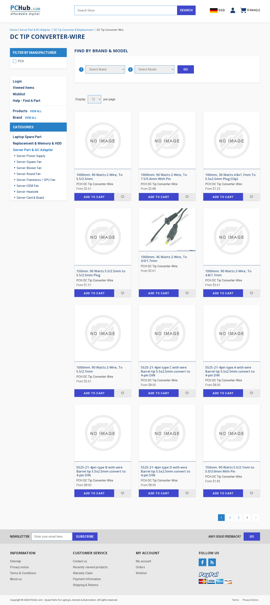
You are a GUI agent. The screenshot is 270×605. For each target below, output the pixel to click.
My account (143, 561)
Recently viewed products (90, 567)
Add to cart (94, 197)
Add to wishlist (122, 197)
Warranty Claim (83, 573)
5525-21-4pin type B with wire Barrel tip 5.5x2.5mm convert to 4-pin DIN (101, 471)
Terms (235, 599)
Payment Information (87, 579)
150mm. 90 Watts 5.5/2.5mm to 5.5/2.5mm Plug (100, 273)
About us (16, 579)
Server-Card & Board (30, 197)
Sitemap (15, 561)
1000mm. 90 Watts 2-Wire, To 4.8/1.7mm (228, 273)
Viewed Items (23, 88)
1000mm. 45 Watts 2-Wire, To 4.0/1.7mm (164, 259)
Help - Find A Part (26, 101)
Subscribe (85, 536)
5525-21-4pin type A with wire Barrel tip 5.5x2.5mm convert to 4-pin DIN (230, 371)
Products (20, 111)
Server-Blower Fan (29, 168)
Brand (17, 117)
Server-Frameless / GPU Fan (36, 180)
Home (13, 29)
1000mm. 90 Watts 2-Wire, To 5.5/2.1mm (99, 369)
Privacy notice (19, 567)
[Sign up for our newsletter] (51, 536)
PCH (21, 61)
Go (252, 536)
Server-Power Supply (31, 156)
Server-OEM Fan (28, 186)
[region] (38, 63)
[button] (232, 10)
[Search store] (125, 10)
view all (36, 111)
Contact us (80, 561)
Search (186, 10)
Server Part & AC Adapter (33, 150)
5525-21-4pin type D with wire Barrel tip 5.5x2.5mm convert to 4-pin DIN (165, 471)
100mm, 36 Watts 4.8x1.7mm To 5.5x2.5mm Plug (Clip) (230, 177)
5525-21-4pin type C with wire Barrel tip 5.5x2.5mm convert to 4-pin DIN (165, 371)
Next (255, 517)
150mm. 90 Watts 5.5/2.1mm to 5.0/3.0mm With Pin (229, 469)
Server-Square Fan (29, 162)
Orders (140, 567)
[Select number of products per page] (94, 99)
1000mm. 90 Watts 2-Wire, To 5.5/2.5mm (99, 177)
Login (17, 81)
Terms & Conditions (23, 573)
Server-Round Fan (29, 174)
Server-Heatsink (27, 192)
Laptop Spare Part (27, 137)
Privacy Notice (250, 599)
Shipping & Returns (85, 585)
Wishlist (19, 94)
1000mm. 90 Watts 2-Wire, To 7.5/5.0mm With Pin (164, 177)
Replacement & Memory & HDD (37, 143)
